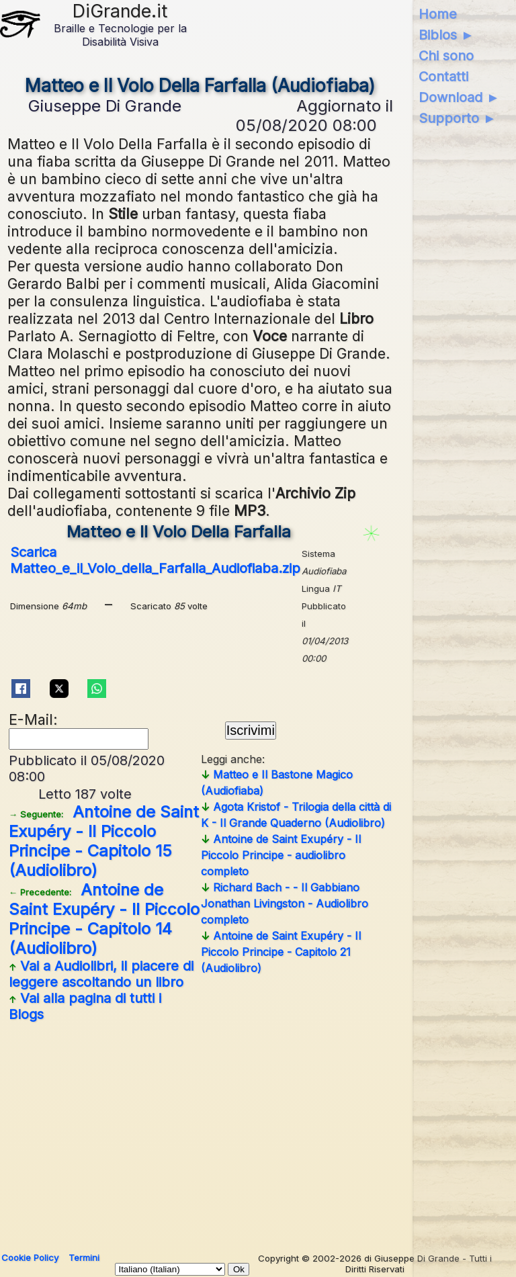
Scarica (155, 560)
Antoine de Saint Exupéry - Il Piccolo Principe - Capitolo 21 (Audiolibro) (281, 952)
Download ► (459, 97)
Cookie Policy (29, 1257)
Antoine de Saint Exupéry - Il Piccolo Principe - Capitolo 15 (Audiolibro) (104, 841)
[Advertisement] (200, 1132)
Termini (84, 1257)
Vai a (101, 974)
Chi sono (446, 56)
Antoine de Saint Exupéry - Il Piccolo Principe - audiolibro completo (281, 855)
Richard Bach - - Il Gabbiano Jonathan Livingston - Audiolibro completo (284, 903)
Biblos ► (446, 35)
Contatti (443, 77)
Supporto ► (458, 118)
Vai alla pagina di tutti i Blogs (85, 1006)
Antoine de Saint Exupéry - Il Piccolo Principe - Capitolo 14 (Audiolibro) (104, 919)
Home (438, 14)
